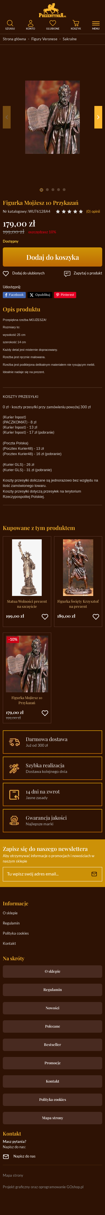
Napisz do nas (24, 1156)
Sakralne (70, 39)
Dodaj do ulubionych (28, 273)
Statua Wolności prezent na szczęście (27, 604)
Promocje (53, 1062)
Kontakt (9, 944)
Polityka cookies (16, 933)
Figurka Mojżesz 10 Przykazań (26, 700)
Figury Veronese (44, 39)
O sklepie (10, 913)
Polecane (52, 1026)
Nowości (52, 1007)
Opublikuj (42, 295)
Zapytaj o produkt (88, 273)
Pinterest (67, 295)
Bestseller (52, 1044)
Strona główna (14, 39)
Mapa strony (52, 1117)
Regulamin (11, 923)
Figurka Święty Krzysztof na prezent (78, 604)
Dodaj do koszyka (52, 256)
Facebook (16, 295)
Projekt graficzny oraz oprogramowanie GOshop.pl (43, 1187)
